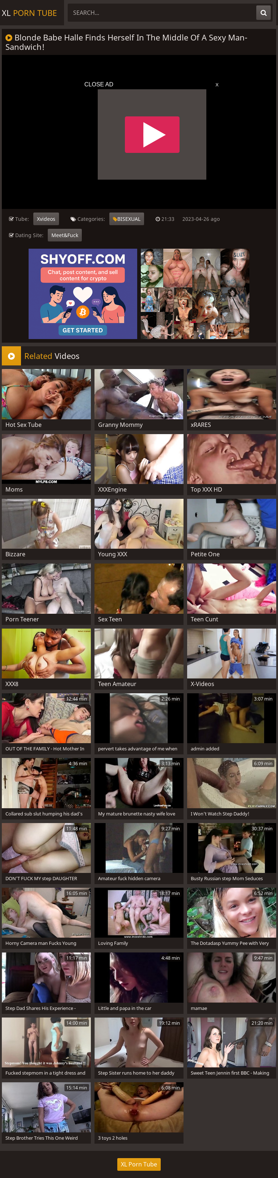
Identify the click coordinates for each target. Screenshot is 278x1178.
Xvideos (46, 218)
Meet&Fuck (64, 235)
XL (29, 12)
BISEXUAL (126, 218)
